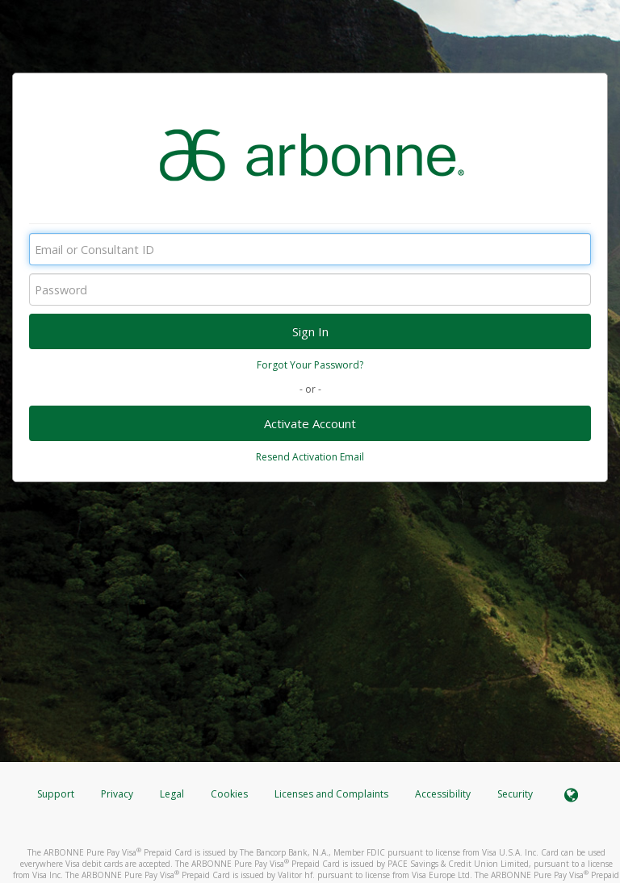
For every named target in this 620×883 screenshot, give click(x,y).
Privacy (117, 794)
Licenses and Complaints (332, 794)
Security (515, 794)
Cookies (229, 794)
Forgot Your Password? (310, 365)
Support (55, 794)
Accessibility (443, 794)
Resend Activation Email (310, 457)
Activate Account (310, 423)
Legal (172, 794)
